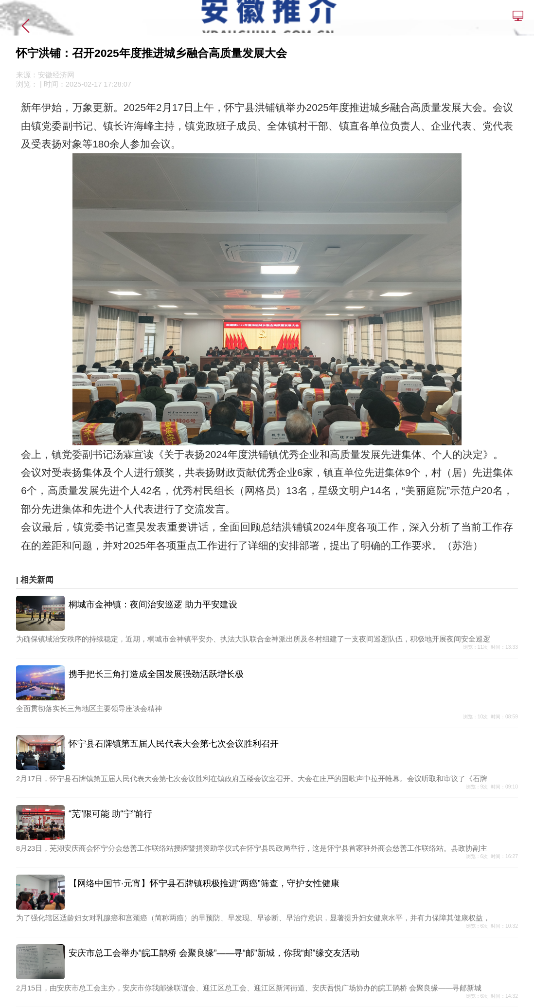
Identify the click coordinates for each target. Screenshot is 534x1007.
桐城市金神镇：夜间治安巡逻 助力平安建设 (153, 604)
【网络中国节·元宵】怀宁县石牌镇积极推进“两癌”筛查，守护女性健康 (204, 883)
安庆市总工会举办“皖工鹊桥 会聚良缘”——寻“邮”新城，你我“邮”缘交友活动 (214, 953)
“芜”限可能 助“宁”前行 (110, 814)
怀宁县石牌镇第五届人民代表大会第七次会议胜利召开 (174, 744)
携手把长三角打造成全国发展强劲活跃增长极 (156, 674)
